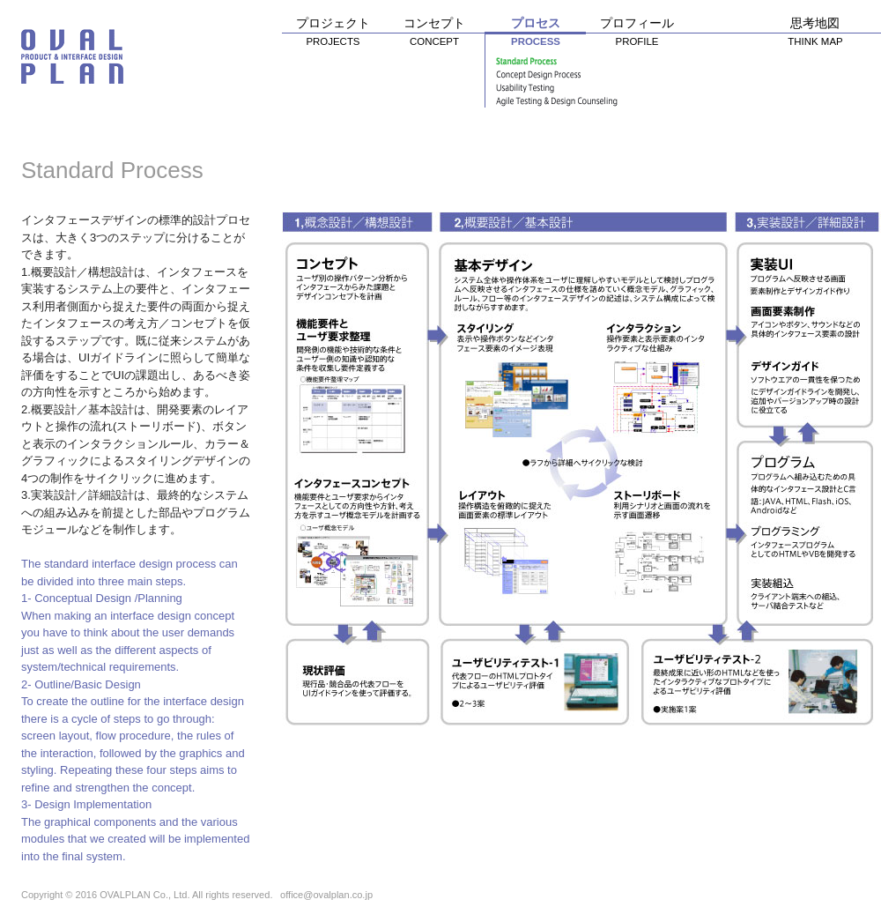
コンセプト (434, 35)
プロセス (535, 35)
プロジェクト (332, 35)
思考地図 (815, 35)
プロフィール (636, 35)
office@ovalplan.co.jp (326, 894)
